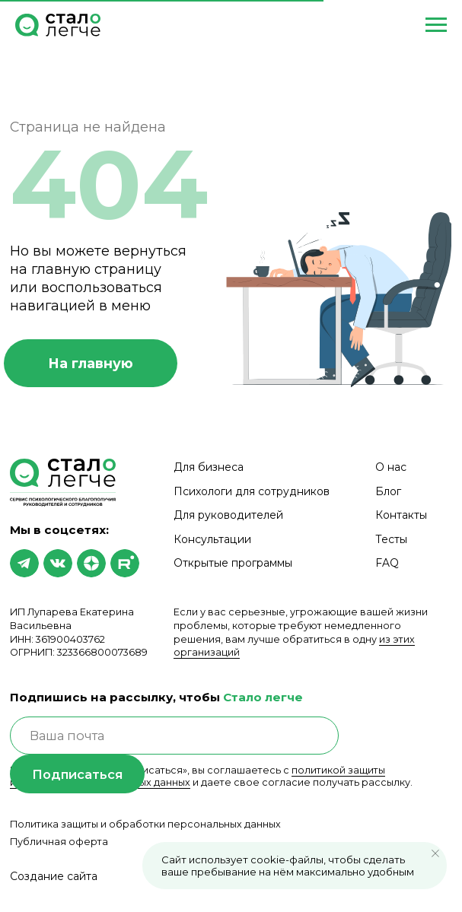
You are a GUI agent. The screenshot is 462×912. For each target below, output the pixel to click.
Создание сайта (53, 876)
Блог (388, 491)
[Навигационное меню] (436, 25)
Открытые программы (233, 563)
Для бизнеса (209, 467)
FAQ (387, 563)
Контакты (401, 515)
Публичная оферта (59, 841)
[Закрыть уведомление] (435, 853)
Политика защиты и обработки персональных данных (145, 824)
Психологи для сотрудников (252, 491)
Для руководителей (228, 515)
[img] (24, 563)
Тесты (391, 539)
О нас (390, 467)
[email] (174, 736)
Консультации (212, 539)
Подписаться (77, 774)
